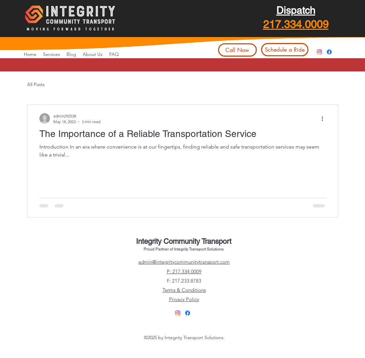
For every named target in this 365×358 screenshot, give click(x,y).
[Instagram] (319, 52)
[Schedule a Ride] (284, 49)
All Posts (36, 84)
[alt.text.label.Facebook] (329, 52)
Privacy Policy (184, 299)
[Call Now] (237, 50)
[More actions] (325, 118)
